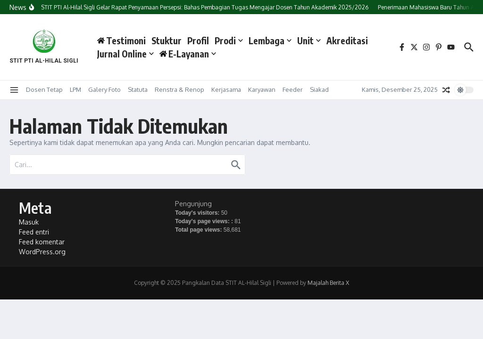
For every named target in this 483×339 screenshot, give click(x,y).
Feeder (293, 89)
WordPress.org (42, 252)
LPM (75, 89)
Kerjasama (226, 89)
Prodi (229, 40)
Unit (309, 40)
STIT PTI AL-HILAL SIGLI (43, 60)
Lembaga (270, 40)
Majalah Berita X (328, 282)
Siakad (319, 89)
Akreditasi (347, 40)
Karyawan (261, 89)
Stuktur (166, 40)
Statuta (138, 89)
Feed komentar (42, 242)
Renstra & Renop (179, 89)
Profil (198, 40)
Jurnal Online (125, 53)
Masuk (29, 222)
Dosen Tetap (44, 89)
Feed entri (34, 232)
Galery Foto (104, 89)
